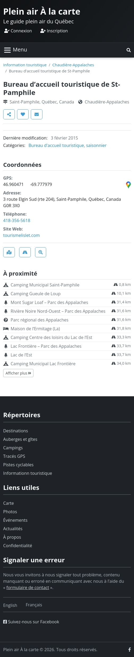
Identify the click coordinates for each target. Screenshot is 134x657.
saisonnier (96, 145)
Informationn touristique (27, 473)
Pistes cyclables (18, 465)
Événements (15, 520)
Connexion (18, 31)
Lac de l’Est (21, 355)
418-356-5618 (16, 220)
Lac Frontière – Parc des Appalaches (46, 346)
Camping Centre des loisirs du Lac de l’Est (51, 337)
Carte (8, 503)
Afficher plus (18, 373)
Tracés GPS (14, 456)
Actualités (13, 529)
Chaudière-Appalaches (73, 64)
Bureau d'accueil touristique (56, 145)
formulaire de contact (27, 587)
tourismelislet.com (21, 235)
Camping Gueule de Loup (35, 294)
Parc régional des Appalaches (39, 320)
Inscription (54, 31)
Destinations (15, 431)
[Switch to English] (10, 605)
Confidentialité (17, 546)
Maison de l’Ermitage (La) (35, 329)
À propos (12, 537)
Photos (10, 512)
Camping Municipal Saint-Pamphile (45, 285)
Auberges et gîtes (20, 439)
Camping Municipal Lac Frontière (43, 364)
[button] (129, 50)
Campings (13, 448)
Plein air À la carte (41, 11)
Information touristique (25, 64)
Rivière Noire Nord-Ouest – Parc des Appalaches (58, 311)
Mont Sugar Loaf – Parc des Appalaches (49, 302)
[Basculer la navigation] (15, 50)
